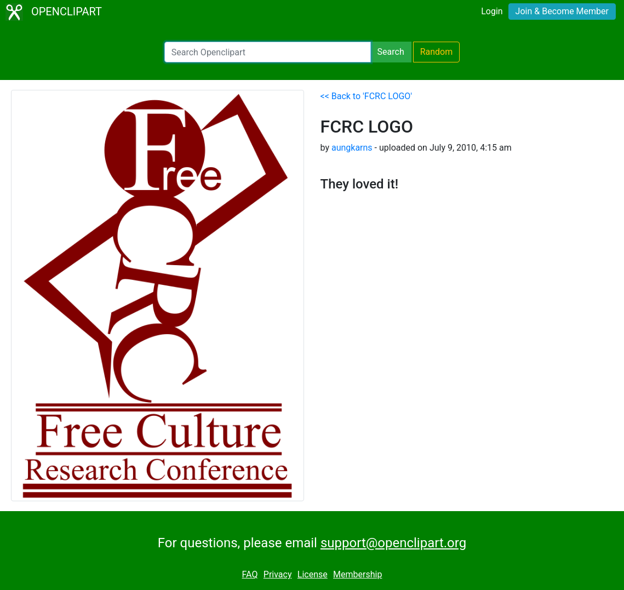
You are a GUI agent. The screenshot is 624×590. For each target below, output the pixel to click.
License (312, 574)
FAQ (250, 574)
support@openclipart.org (393, 543)
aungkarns (352, 147)
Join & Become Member (562, 11)
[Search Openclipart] (267, 52)
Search (390, 52)
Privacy (278, 574)
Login (491, 11)
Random (436, 52)
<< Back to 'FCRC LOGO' (366, 96)
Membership (357, 574)
